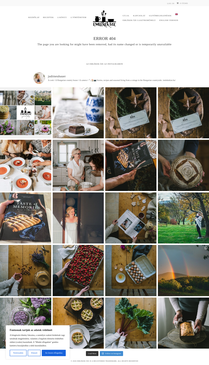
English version (168, 20)
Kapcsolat (139, 16)
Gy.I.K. (126, 16)
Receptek (48, 17)
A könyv (62, 17)
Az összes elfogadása (53, 353)
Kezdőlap (33, 17)
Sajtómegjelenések (160, 16)
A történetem (78, 17)
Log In (170, 3)
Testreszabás (18, 353)
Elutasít (34, 353)
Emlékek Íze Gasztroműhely (139, 20)
